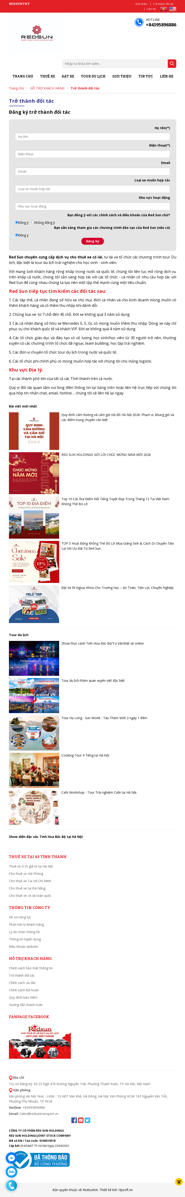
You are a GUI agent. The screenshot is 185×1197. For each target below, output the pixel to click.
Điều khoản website (23, 946)
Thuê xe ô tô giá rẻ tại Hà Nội (31, 866)
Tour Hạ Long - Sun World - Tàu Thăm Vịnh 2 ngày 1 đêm (104, 718)
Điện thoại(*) (159, 145)
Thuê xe (47, 76)
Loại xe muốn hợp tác (152, 180)
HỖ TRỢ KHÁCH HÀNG (47, 88)
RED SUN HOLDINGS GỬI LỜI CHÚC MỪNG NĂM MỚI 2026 (106, 454)
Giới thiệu (141, 4)
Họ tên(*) (162, 128)
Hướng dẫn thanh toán (26, 1005)
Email (165, 163)
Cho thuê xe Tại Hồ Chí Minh (30, 881)
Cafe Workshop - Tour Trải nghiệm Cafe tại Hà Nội (98, 792)
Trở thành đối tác (163, 4)
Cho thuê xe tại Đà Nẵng (27, 888)
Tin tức (145, 76)
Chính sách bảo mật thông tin (31, 968)
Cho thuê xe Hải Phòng (26, 873)
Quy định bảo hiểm (23, 997)
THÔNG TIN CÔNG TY (29, 907)
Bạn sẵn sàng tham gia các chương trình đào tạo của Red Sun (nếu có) (112, 227)
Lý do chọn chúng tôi (24, 932)
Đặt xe (68, 76)
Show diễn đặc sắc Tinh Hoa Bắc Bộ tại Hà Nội (46, 836)
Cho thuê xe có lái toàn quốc (30, 895)
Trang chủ (23, 76)
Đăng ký (92, 241)
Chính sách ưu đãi (22, 983)
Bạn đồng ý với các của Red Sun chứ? (118, 215)
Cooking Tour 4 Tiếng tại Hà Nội (85, 755)
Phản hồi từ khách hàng (26, 924)
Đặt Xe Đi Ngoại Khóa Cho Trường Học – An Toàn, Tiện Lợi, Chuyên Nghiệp (117, 587)
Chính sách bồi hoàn (24, 990)
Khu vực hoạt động (154, 197)
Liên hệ (151, 9)
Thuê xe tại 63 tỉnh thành (37, 856)
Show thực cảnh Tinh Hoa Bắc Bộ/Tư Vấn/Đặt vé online (102, 643)
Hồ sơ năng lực (20, 917)
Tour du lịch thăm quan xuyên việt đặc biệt (93, 680)
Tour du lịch (93, 76)
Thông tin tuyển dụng (25, 939)
